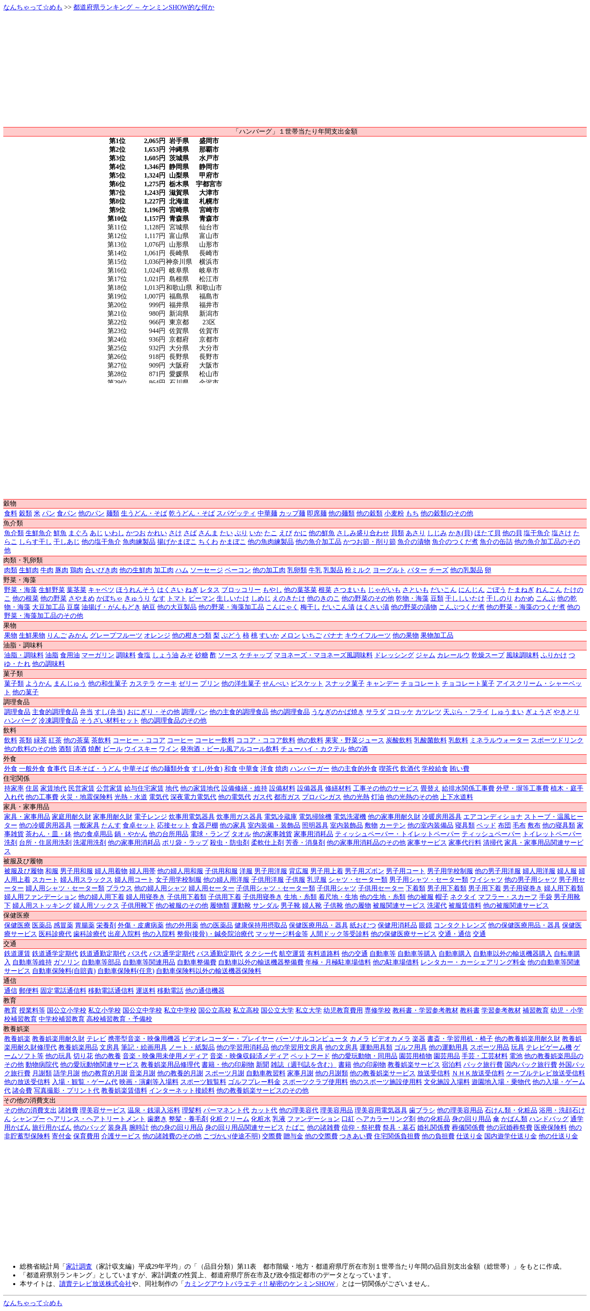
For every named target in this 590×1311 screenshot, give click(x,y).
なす (158, 598)
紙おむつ (363, 925)
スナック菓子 (345, 683)
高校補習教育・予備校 (119, 1018)
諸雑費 (68, 1110)
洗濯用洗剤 (89, 842)
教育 (10, 1010)
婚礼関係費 (433, 1127)
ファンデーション (313, 1118)
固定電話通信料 (63, 990)
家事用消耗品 (313, 833)
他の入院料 (158, 933)
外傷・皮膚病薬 (141, 925)
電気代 (159, 796)
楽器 (418, 1038)
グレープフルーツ (116, 635)
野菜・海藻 (20, 589)
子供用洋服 (267, 879)
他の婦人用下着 (101, 896)
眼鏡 (425, 925)
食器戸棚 (205, 825)
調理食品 (17, 711)
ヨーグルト (389, 569)
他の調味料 (48, 663)
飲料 (10, 740)
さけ (175, 532)
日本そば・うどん (94, 768)
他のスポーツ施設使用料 (386, 1081)
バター (417, 569)
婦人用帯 (142, 870)
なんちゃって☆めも (33, 7)
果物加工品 (436, 635)
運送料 (146, 990)
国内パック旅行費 (530, 1064)
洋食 (267, 768)
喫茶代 (389, 768)
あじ (96, 532)
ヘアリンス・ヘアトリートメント (96, 1118)
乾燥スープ (488, 655)
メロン (290, 635)
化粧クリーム (229, 1118)
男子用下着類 (447, 888)
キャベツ (101, 589)
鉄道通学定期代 (55, 953)
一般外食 (32, 768)
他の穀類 (369, 513)
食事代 (57, 768)
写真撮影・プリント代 (67, 1090)
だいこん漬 (338, 606)
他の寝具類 (558, 825)
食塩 (144, 655)
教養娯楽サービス (414, 1064)
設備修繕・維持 (244, 788)
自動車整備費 (196, 962)
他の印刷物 (369, 1064)
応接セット (173, 825)
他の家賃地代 (200, 788)
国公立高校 (214, 1010)
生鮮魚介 (39, 532)
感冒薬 (63, 925)
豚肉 (61, 569)
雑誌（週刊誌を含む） (304, 1064)
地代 (172, 788)
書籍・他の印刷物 (228, 1064)
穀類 (25, 513)
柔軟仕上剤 (267, 842)
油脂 (51, 655)
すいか (269, 635)
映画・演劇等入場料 (149, 1081)
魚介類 (14, 532)
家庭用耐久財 (71, 816)
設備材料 (282, 788)
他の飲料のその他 (30, 748)
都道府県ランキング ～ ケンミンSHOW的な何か (143, 7)
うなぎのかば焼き (337, 711)
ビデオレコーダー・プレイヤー (228, 1038)
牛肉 (46, 569)
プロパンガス (321, 796)
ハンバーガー (310, 768)
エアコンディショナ (493, 816)
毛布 (519, 825)
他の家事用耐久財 (394, 816)
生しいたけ (232, 598)
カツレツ (428, 711)
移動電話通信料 (111, 990)
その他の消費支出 (30, 1110)
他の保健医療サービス (404, 933)
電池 (516, 1055)
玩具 (517, 1047)
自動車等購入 (417, 953)
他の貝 (512, 532)
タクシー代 (260, 953)
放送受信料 (433, 1073)
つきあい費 (355, 1136)
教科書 (470, 1010)
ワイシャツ (486, 879)
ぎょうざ (538, 711)
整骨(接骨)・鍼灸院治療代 (215, 933)
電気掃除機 (315, 816)
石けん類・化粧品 (511, 1110)
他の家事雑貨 (272, 833)
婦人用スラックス (86, 879)
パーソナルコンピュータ (312, 1038)
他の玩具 (58, 1055)
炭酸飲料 (399, 740)
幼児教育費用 (343, 1010)
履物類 (220, 905)
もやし (272, 589)
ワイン (169, 748)
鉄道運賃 (17, 953)
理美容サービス (103, 1110)
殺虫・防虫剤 (229, 842)
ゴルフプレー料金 (254, 1081)
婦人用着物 (111, 870)
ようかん (39, 683)
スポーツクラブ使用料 (315, 1081)
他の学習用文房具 (297, 1047)
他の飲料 (310, 740)
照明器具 (315, 825)
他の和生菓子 (108, 683)
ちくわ (208, 541)
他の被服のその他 (182, 905)
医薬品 (42, 925)
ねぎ (191, 589)
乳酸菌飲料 (430, 740)
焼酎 (94, 748)
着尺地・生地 (338, 896)
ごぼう (496, 589)
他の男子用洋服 (498, 870)
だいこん (443, 589)
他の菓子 (25, 692)
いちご (312, 635)
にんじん (471, 589)
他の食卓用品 (93, 833)
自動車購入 (455, 953)
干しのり (499, 598)
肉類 (10, 569)
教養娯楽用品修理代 (170, 1064)
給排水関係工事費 (468, 788)
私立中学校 (180, 1010)
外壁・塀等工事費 (522, 788)
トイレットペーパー (552, 833)
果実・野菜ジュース (354, 740)
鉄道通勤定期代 (103, 953)
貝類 (397, 532)
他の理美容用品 (460, 1110)
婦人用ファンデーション (40, 896)
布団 (504, 825)
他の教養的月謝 (180, 1073)
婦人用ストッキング (42, 905)
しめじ (261, 598)
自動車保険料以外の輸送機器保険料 (208, 970)
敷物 (371, 825)
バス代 (137, 953)
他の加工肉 (269, 569)
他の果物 (406, 635)
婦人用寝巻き (145, 896)
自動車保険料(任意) (126, 970)
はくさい (170, 589)
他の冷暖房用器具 (45, 825)
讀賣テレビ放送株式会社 (95, 1283)
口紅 (348, 1118)
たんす (111, 825)
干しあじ (66, 541)
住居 (32, 788)
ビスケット (306, 683)
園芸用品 (447, 1055)
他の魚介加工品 (318, 541)
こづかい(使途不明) (231, 1136)
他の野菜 (53, 598)
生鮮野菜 (52, 589)
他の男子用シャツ (530, 879)
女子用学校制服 (179, 879)
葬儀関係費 (468, 1127)
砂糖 (201, 655)
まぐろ (78, 532)
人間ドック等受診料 (339, 933)
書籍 (344, 1064)
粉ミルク (358, 569)
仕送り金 (469, 1136)
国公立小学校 (66, 1010)
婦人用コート (134, 879)
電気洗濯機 (349, 816)
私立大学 (308, 1010)
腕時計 (139, 1127)
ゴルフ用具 (410, 1047)
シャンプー (28, 1118)
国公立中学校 (142, 1010)
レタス (210, 589)
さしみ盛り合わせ (363, 532)
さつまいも (349, 589)
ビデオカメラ (391, 1038)
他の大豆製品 (177, 606)
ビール (113, 748)
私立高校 (246, 1010)
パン (48, 513)
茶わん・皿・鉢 (49, 833)
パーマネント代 (226, 1110)
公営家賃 (109, 788)
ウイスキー (140, 748)
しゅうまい (507, 711)
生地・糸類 (300, 896)
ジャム (425, 655)
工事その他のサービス (386, 788)
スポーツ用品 (489, 1047)
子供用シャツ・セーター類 (275, 888)
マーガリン (97, 655)
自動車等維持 (32, 962)
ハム (181, 569)
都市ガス (287, 796)
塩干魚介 (537, 532)
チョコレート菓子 (468, 683)
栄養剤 (106, 925)
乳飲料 (458, 740)
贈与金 (293, 1136)
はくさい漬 (372, 606)
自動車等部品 (101, 962)
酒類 (65, 748)
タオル (241, 833)
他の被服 (420, 896)
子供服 (295, 879)
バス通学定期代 (172, 953)
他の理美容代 (298, 1110)
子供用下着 (224, 896)
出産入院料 (124, 933)
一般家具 (86, 825)
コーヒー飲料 (215, 740)
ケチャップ (255, 655)
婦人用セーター (211, 888)
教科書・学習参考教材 (425, 1010)
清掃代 (493, 842)
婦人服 (567, 870)
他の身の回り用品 (177, 1127)
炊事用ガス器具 (239, 816)
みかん (78, 635)
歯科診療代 (89, 933)
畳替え (430, 788)
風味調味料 (522, 655)
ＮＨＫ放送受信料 (478, 1073)
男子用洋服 (270, 870)
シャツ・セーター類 (358, 879)
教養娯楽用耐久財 (58, 1038)
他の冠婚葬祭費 (509, 1127)
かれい (157, 532)
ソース (228, 655)
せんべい (275, 683)
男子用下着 (484, 888)
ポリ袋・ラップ (185, 842)
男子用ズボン (364, 870)
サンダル (266, 905)
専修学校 (378, 1010)
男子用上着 (326, 870)
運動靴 (241, 905)
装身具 (118, 1127)
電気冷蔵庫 (280, 816)
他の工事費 (42, 796)
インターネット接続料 (182, 1090)
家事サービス (427, 842)
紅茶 (55, 740)
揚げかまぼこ (177, 541)
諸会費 (22, 1090)
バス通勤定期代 (220, 953)
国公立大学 (277, 1010)
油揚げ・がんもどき (111, 606)
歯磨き (157, 1118)
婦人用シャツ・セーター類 (65, 888)
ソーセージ (206, 569)
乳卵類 (297, 569)
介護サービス (121, 1136)
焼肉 (281, 768)
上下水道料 (456, 796)
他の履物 (358, 905)
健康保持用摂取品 (261, 925)
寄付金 (62, 1136)
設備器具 (310, 788)
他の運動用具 (448, 1047)
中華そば (136, 768)
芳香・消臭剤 (305, 842)
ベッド (486, 825)
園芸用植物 (415, 1055)
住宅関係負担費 (397, 1136)
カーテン (392, 825)
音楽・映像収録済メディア (249, 1055)
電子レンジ (150, 816)
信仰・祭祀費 (361, 1127)
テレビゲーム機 (549, 1047)
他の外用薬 (181, 925)
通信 (10, 990)
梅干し (310, 606)
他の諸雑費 (323, 1127)
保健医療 (17, 925)
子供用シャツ (336, 888)
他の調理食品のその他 (174, 720)
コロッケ (400, 711)
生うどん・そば (144, 513)
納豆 (149, 606)
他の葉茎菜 (300, 589)
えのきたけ (288, 598)
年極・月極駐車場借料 (338, 962)
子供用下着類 (187, 896)
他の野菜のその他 (367, 598)
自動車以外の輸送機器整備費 (261, 962)
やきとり (566, 711)
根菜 (325, 589)
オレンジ (157, 635)
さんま (208, 532)
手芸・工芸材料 (485, 1055)
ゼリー (188, 683)
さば (190, 532)
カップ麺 (292, 513)
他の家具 (233, 825)
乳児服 (317, 879)
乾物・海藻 (412, 598)
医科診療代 (55, 933)
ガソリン (66, 962)
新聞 (262, 1064)
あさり (415, 532)
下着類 (415, 888)
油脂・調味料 (24, 655)
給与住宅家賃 (144, 788)
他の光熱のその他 (412, 796)
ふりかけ (554, 655)
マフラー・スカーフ (507, 896)
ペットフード (310, 1055)
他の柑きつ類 (191, 635)
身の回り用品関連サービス (244, 1127)
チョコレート (420, 683)
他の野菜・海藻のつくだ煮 (525, 606)
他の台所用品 (168, 833)
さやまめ (81, 598)
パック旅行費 (483, 1064)
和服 (51, 870)
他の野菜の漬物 (414, 606)
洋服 (246, 870)
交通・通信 (454, 933)
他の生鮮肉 (135, 569)
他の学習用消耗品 (242, 1047)
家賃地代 (53, 788)
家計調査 (79, 1266)
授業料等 (32, 1010)
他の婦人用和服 (180, 870)
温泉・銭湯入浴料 (154, 1110)
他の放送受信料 (27, 1081)
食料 (10, 513)
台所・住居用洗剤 (45, 842)
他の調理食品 (290, 711)
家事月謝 (300, 1073)
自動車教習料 (266, 1073)
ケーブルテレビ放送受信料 (545, 1073)
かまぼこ (233, 541)
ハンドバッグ (549, 1118)
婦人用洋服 (539, 870)
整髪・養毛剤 (188, 1118)
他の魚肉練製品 (271, 541)
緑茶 (40, 740)
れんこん (549, 589)
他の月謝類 (331, 1073)
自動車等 (382, 953)
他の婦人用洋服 (226, 879)
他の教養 (108, 1055)
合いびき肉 (101, 569)
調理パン (194, 711)
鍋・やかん (130, 833)
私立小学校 (104, 1010)
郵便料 (29, 990)
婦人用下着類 (563, 888)
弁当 (86, 711)
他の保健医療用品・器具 (524, 925)
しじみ (437, 532)
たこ (270, 532)
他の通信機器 (205, 990)
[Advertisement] (250, 69)
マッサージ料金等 (282, 933)
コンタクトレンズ (460, 925)
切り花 (83, 1055)
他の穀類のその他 (446, 513)
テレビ (96, 1038)
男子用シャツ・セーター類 (428, 879)
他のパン (91, 513)
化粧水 (261, 1118)
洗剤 (10, 842)
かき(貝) (460, 532)
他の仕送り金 (558, 1136)
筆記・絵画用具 (144, 1047)
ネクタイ (463, 896)
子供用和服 (221, 870)
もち (412, 513)
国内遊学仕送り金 (510, 1136)
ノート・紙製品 (192, 1047)
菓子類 (14, 683)
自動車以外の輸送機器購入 (512, 953)
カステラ (142, 683)
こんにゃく (282, 606)
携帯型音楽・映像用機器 (144, 1038)
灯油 (377, 796)
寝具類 (465, 825)
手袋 (545, 896)
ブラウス (119, 888)
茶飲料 (101, 740)
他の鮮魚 (322, 532)
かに (300, 532)
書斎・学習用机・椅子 (460, 1038)
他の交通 (354, 953)
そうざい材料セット (109, 720)
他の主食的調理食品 (239, 711)
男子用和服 (76, 870)
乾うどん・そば (192, 513)
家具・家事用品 (27, 816)
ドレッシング (394, 655)
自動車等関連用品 (149, 962)
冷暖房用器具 (442, 816)
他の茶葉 (76, 740)
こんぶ (545, 598)
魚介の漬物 (413, 541)
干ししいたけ (465, 598)
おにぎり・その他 (153, 711)
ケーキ (167, 683)
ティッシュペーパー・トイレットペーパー (397, 833)
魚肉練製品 (139, 541)
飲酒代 (410, 768)
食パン (67, 513)
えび (285, 532)
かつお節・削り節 (369, 541)
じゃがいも (384, 589)
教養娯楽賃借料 (124, 1090)
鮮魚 (60, 532)
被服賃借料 (464, 905)
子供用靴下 (137, 905)
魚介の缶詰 (496, 541)
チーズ (438, 569)
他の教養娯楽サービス (383, 1073)
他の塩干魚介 (101, 541)
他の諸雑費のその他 (172, 1136)
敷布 (534, 825)
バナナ (333, 635)
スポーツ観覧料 (203, 1081)
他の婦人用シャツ (160, 888)
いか (255, 532)
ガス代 (262, 796)
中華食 (249, 768)
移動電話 (170, 990)
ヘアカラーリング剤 (386, 1118)
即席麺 (317, 513)
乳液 (279, 1118)
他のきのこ (323, 598)
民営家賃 (81, 788)
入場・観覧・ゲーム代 (85, 1081)
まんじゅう (69, 683)
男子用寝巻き (522, 888)
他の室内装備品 (430, 825)
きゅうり (137, 598)
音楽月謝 (142, 1073)
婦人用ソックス (96, 905)
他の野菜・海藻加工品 (231, 606)
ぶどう (231, 635)
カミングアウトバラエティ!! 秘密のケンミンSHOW (259, 1283)
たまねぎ (521, 589)
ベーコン (238, 569)
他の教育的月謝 (104, 1073)
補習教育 (536, 1010)
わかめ (524, 598)
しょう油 (165, 655)
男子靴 (290, 905)
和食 (230, 768)
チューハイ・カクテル (313, 748)
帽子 (441, 896)
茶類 (25, 740)
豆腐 (73, 606)
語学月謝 (66, 1073)
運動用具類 (376, 1047)
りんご (57, 635)
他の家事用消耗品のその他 (366, 842)
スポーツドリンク (557, 740)
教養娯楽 (17, 1038)
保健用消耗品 (397, 925)
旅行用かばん (52, 1127)
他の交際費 (321, 1136)
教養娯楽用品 (78, 1047)
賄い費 (459, 768)
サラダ (376, 711)
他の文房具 (341, 1047)
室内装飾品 (346, 825)
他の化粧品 (433, 1118)
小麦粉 (394, 513)
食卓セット (139, 825)
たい (226, 532)
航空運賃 (292, 953)
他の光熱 (356, 796)
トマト (177, 598)
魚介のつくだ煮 (455, 541)
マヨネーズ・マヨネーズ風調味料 (323, 655)
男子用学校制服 (450, 870)
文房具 (109, 1047)
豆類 (437, 598)
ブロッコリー (241, 589)
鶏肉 (76, 569)
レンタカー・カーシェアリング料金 (473, 962)
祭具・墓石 (399, 1127)
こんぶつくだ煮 (462, 606)
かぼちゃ (109, 598)
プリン (210, 683)
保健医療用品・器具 (318, 925)
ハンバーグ (20, 720)
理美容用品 (336, 1110)
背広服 (299, 870)
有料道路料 (323, 953)
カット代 (264, 1110)
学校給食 (435, 768)
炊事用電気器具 (192, 816)
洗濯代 (437, 905)
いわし (114, 532)
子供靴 (333, 905)
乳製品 (333, 569)
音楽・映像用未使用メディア (165, 1055)
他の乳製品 (466, 569)
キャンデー (382, 683)
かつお (136, 532)
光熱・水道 (130, 796)
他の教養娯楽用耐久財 (527, 1038)
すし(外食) (207, 768)
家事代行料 (464, 842)
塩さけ (561, 532)
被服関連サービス (399, 905)
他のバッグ (89, 1127)
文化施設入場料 (447, 1081)
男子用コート (405, 870)
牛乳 (315, 569)
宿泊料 (452, 1064)
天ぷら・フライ (466, 711)
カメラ (359, 1038)
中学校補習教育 (62, 1018)
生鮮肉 (29, 569)
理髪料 (192, 1110)
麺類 (112, 513)
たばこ (295, 1127)
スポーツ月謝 (224, 1073)
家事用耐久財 (112, 816)
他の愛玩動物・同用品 (364, 1055)
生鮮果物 (32, 635)
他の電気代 (234, 796)
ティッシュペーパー (491, 833)
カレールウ (453, 655)
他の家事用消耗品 (134, 842)
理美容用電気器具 (381, 1110)
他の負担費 (438, 1136)
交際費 (272, 1136)
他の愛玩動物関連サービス (99, 1064)
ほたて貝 (487, 532)
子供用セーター (381, 888)
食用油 (70, 655)
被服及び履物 (24, 870)
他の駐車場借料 (396, 962)
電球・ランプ (210, 833)
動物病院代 (42, 1064)
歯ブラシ (422, 1110)
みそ (186, 655)
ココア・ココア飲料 (265, 740)
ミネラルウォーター (499, 740)
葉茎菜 (76, 589)
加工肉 (164, 569)
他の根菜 (25, 598)
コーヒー (180, 740)
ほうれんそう (136, 589)
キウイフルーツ (368, 635)
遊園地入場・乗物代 (501, 1081)
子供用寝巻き (262, 896)
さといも (415, 589)
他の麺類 (341, 513)
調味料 (126, 655)
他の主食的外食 (354, 768)
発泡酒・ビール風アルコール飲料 (229, 748)
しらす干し (35, 541)
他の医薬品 (216, 925)
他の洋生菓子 (241, 683)
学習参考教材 (501, 1010)
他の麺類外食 (170, 768)
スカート (45, 879)
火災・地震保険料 (86, 796)
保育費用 (86, 1136)
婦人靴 (312, 905)
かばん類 (514, 1118)
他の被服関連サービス (516, 905)
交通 (479, 933)
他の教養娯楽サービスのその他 (262, 1090)
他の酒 (358, 748)
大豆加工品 (48, 606)
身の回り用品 (471, 1118)
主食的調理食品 (55, 711)
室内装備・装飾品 (274, 825)
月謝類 (42, 1073)
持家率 (14, 788)
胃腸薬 (85, 925)
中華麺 (267, 513)
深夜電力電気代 (193, 796)
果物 (10, 635)
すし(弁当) (110, 711)
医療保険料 (550, 1127)
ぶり (241, 532)
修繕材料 (338, 788)
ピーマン (201, 598)
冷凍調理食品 (58, 720)
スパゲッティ (236, 513)
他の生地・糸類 (383, 896)
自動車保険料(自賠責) (64, 970)
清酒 (79, 748)
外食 (10, 768)
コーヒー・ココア (139, 740)
